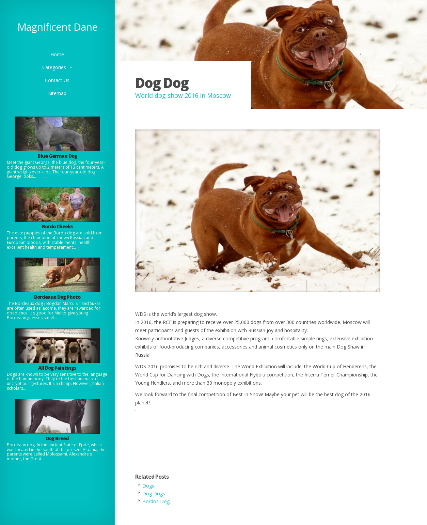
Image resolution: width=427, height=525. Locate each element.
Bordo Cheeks (57, 226)
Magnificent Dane (57, 27)
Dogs (148, 485)
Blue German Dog (57, 156)
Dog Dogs (153, 493)
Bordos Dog (156, 501)
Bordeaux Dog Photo (57, 297)
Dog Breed (57, 438)
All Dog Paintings (57, 368)
